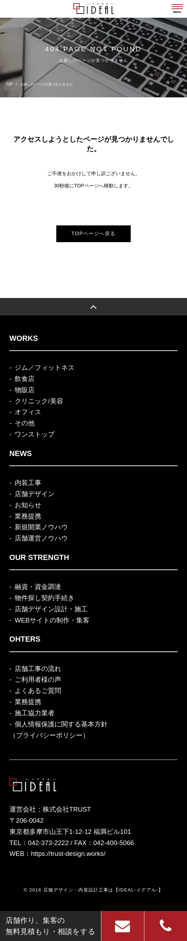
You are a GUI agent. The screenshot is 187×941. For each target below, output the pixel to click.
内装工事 (28, 482)
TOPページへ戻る (93, 233)
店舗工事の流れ (38, 668)
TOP (9, 84)
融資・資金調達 (38, 586)
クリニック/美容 (39, 401)
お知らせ (28, 505)
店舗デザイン (35, 494)
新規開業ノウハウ (41, 527)
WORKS (23, 338)
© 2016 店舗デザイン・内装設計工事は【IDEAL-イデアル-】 (94, 890)
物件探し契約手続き (44, 598)
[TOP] (93, 306)
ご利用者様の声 (38, 679)
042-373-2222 (48, 842)
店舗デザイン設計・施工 (51, 609)
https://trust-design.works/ (68, 853)
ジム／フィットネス (44, 367)
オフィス (28, 412)
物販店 (25, 390)
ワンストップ (35, 434)
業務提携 (28, 516)
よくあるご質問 (38, 690)
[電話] (165, 926)
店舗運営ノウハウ (41, 538)
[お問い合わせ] (122, 926)
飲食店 (25, 378)
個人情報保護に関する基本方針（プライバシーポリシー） (58, 729)
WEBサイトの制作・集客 (52, 620)
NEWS (20, 453)
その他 (25, 423)
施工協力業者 (35, 713)
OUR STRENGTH (39, 557)
